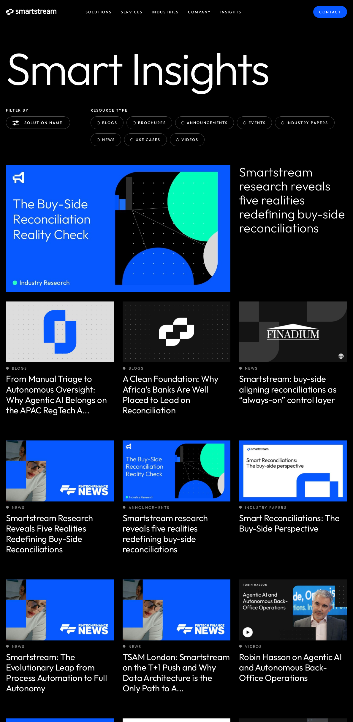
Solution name (38, 122)
